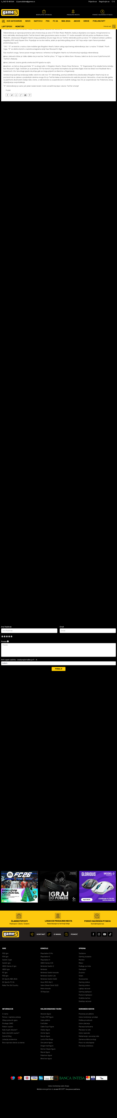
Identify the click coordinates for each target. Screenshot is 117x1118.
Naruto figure (45, 1061)
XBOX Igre (6, 995)
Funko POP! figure (47, 1042)
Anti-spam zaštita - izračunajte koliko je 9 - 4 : (19, 685)
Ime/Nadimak (6, 652)
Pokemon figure (46, 1081)
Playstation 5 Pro (47, 979)
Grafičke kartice (84, 1023)
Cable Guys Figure (47, 1052)
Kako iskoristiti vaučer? (10, 1058)
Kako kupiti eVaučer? (9, 1055)
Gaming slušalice (85, 982)
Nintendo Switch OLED (49, 1004)
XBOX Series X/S (47, 988)
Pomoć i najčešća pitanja (11, 1042)
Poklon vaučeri (7, 1052)
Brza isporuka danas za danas (13, 1068)
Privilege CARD (7, 1049)
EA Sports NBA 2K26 (9, 1004)
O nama (5, 1039)
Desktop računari (85, 1027)
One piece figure (47, 1068)
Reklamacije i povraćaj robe (89, 1061)
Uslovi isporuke (84, 1058)
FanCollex (44, 1049)
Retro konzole (46, 1014)
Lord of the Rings (47, 1065)
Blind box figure (46, 1084)
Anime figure (45, 1058)
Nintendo (44, 995)
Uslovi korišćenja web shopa (58, 1111)
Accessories (83, 1004)
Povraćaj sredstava (86, 1071)
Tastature (82, 979)
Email (62, 652)
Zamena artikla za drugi (87, 1065)
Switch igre (6, 988)
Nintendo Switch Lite (48, 1001)
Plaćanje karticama (86, 1052)
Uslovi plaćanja (84, 1049)
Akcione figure (46, 1039)
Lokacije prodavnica (9, 1065)
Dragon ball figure (47, 1071)
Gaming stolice (84, 1007)
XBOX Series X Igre (9, 991)
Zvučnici (82, 998)
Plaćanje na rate (85, 1055)
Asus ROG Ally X (47, 1007)
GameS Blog (6, 1061)
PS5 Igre (5, 979)
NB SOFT (62, 1114)
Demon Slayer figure (48, 1074)
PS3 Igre (5, 1001)
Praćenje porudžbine (86, 1039)
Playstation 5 (45, 982)
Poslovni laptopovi (85, 1020)
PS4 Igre (5, 982)
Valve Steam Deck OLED (49, 1011)
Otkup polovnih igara (9, 1045)
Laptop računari (84, 1014)
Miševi (81, 988)
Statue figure (45, 1055)
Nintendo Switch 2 (47, 991)
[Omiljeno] (113, 2)
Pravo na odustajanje (86, 1068)
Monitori (81, 985)
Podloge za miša (85, 991)
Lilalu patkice (45, 1045)
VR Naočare (45, 1017)
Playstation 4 (45, 985)
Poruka (5, 667)
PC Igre (4, 998)
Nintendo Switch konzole (50, 998)
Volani (81, 1001)
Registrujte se (104, 2)
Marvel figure (45, 1077)
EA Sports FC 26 (8, 1007)
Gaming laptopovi (85, 1017)
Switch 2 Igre (7, 985)
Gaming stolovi (84, 1011)
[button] (110, 26)
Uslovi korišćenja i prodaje (88, 1042)
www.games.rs (47, 1114)
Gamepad (82, 995)
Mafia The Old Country (10, 1011)
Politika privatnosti (85, 1045)
